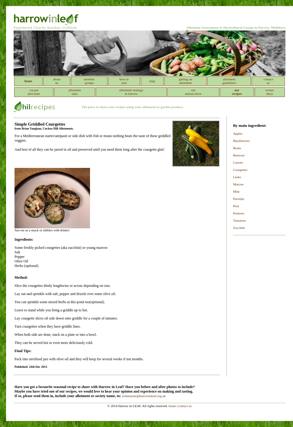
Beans (237, 148)
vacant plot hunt (34, 91)
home (172, 406)
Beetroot (238, 155)
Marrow (238, 184)
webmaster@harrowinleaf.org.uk (144, 396)
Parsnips (238, 199)
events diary (270, 91)
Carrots (238, 162)
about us (56, 81)
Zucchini (239, 228)
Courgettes (240, 170)
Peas (236, 206)
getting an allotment (185, 81)
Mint (236, 191)
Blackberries (241, 141)
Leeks (237, 177)
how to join (124, 81)
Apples (237, 133)
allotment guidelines (229, 81)
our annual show (193, 91)
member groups (89, 81)
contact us (268, 81)
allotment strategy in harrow (131, 91)
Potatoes (238, 213)
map (152, 81)
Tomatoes (239, 220)
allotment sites (74, 91)
